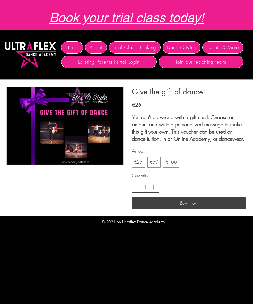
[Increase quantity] (153, 187)
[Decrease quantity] (137, 187)
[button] (96, 47)
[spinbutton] (145, 187)
